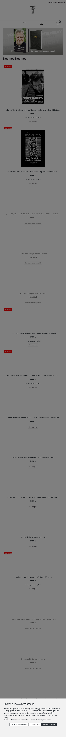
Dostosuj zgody (35, 724)
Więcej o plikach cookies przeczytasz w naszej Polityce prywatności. (27, 720)
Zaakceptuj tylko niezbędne (19, 724)
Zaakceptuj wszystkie (48, 724)
